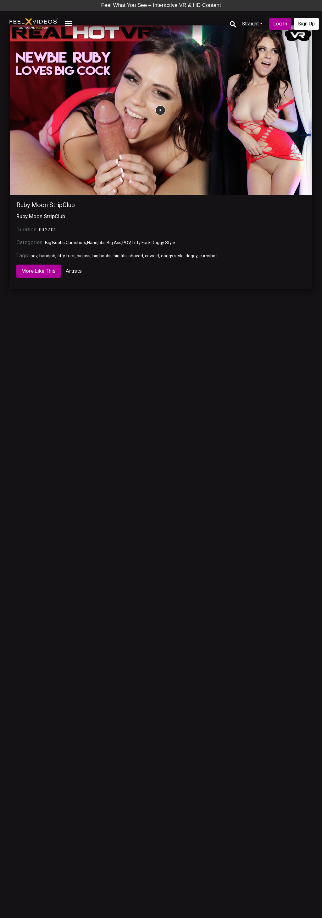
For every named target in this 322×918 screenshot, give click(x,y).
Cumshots (76, 242)
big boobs (102, 255)
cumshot (208, 255)
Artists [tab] (74, 271)
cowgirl (152, 255)
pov (34, 255)
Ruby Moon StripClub (45, 205)
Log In (280, 24)
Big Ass (114, 242)
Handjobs (96, 242)
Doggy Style (163, 242)
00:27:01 (47, 229)
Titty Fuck (141, 242)
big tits (120, 255)
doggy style (172, 255)
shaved (136, 255)
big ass (84, 255)
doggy (191, 255)
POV (126, 242)
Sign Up (306, 24)
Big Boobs (55, 242)
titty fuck (66, 255)
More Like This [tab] (38, 271)
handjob (47, 255)
